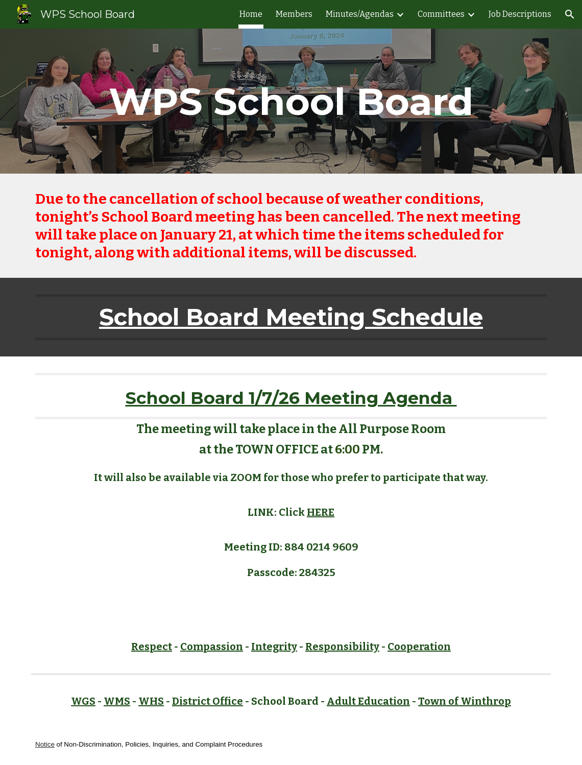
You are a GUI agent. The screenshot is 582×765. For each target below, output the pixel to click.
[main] (291, 101)
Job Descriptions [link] (520, 14)
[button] (569, 14)
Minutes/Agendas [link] (360, 14)
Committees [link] (441, 14)
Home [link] (250, 14)
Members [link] (294, 14)
